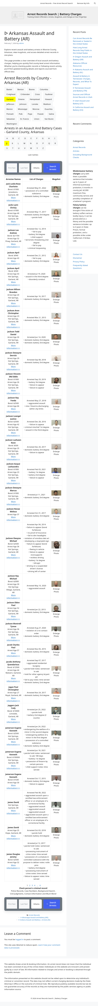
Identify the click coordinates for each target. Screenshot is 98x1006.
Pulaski (40, 114)
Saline (51, 114)
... (37, 885)
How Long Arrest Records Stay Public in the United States (82, 50)
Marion (9, 109)
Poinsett (10, 114)
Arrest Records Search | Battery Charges (54, 14)
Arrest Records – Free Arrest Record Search (56, 3)
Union (36, 119)
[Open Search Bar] (95, 3)
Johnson (22, 104)
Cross (37, 94)
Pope (30, 114)
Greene (21, 99)
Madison (47, 104)
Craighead (10, 94)
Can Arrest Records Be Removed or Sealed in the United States (82, 41)
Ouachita (48, 109)
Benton (20, 89)
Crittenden (25, 94)
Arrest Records (34, 915)
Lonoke (35, 104)
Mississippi (22, 109)
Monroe (36, 109)
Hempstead (35, 99)
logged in (20, 939)
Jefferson (10, 104)
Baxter (9, 89)
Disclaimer (77, 258)
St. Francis (24, 119)
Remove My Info (83, 3)
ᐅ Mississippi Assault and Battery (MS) (34, 917)
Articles (76, 151)
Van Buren (49, 119)
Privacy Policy (78, 261)
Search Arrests (51, 168)
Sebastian (10, 119)
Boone (32, 89)
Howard (48, 99)
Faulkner (49, 94)
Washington (11, 124)
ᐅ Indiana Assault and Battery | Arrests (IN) (34, 920)
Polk (20, 114)
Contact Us (77, 254)
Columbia (44, 89)
